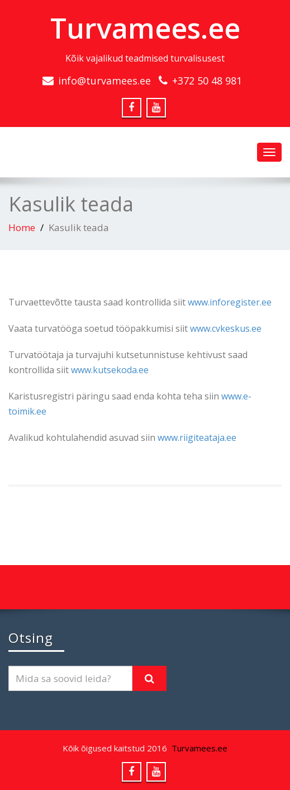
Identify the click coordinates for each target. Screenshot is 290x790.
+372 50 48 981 (207, 80)
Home (21, 227)
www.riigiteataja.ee (197, 437)
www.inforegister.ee (230, 302)
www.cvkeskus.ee (226, 328)
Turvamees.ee (145, 28)
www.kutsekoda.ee (110, 370)
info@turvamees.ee (104, 80)
